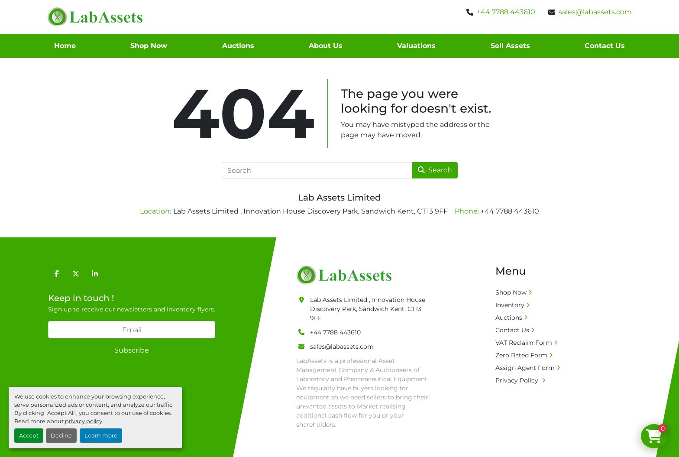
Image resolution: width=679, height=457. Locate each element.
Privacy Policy (517, 380)
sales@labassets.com (595, 12)
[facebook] (56, 273)
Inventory (509, 305)
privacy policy (83, 421)
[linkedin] (94, 273)
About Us (326, 46)
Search (435, 170)
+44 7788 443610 (506, 12)
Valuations (416, 46)
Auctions (238, 46)
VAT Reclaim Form (523, 343)
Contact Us (605, 46)
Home (65, 46)
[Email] (131, 329)
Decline (61, 435)
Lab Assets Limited (339, 197)
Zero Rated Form (521, 355)
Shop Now (148, 46)
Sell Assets (510, 46)
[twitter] (75, 273)
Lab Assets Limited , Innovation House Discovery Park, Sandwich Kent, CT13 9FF (367, 309)
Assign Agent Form (525, 368)
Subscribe (131, 350)
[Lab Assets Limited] (346, 275)
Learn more (100, 435)
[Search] (317, 170)
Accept (29, 435)
